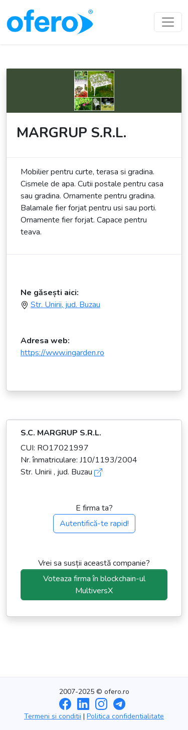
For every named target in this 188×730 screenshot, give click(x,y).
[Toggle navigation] (168, 22)
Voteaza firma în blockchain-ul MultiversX (94, 584)
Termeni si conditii (52, 716)
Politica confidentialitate (125, 716)
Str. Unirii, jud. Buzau (65, 304)
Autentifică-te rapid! (94, 523)
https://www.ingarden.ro (62, 352)
